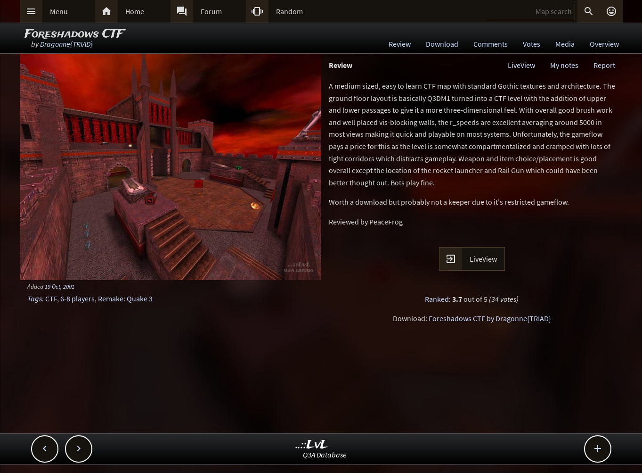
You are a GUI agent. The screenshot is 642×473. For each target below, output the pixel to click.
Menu (59, 11)
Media (565, 44)
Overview (604, 44)
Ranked (437, 299)
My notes (564, 65)
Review (400, 44)
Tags (34, 298)
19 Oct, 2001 (59, 286)
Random (289, 11)
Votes (531, 44)
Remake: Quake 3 (125, 298)
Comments (490, 44)
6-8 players (77, 298)
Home (134, 11)
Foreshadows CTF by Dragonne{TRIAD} (490, 318)
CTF (51, 298)
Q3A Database (325, 454)
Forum (211, 11)
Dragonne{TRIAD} (66, 44)
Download (442, 44)
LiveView (521, 65)
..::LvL (312, 445)
